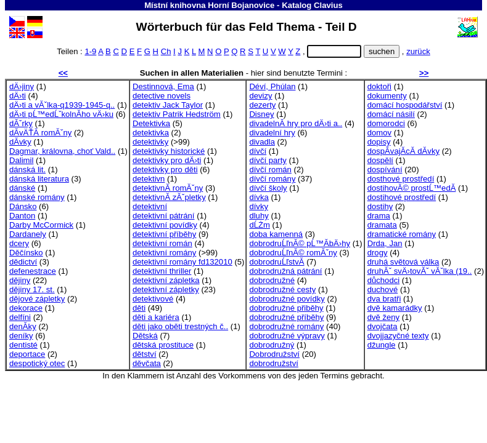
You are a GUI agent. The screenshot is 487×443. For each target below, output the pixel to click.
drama (378, 215)
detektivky (150, 141)
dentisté (23, 344)
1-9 (90, 51)
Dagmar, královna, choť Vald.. (62, 151)
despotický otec (37, 363)
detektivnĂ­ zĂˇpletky (169, 197)
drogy (377, 252)
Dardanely (27, 234)
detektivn (149, 178)
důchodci (383, 280)
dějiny (19, 280)
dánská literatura (39, 178)
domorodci (386, 123)
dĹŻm (259, 224)
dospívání (385, 169)
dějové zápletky (37, 298)
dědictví (23, 261)
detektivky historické (169, 151)
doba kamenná (276, 234)
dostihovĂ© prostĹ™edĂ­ (411, 188)
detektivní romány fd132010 (182, 261)
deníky (21, 335)
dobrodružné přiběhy (286, 308)
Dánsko (22, 206)
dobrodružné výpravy (286, 335)
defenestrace (32, 271)
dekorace (26, 308)
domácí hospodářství (405, 105)
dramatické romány (401, 234)
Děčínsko (26, 252)
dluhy (258, 215)
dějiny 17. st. (32, 289)
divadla (262, 141)
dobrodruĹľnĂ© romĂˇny (293, 252)
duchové (382, 289)
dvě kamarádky (394, 308)
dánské (22, 188)
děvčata (147, 363)
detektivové (153, 298)
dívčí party (267, 160)
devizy (260, 95)
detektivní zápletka (166, 280)
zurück (418, 51)
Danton (22, 215)
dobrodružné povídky (286, 298)
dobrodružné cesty (282, 289)
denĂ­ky (22, 326)
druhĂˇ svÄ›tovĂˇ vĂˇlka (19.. (419, 271)
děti (139, 308)
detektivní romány (164, 252)
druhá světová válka (403, 261)
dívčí (257, 151)
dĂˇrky (21, 123)
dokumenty (387, 95)
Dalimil (21, 160)
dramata (382, 224)
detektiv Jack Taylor (168, 105)
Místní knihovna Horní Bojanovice (209, 5)
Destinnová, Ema (163, 86)
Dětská (145, 335)
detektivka (151, 132)
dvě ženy (383, 317)
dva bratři (384, 298)
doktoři (379, 86)
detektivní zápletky (166, 289)
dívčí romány (272, 178)
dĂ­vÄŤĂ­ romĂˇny (40, 132)
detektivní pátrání (164, 215)
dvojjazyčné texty (398, 335)
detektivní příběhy (164, 234)
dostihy (380, 206)
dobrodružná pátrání (285, 271)
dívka (258, 197)
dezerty (262, 105)
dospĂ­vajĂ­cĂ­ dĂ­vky (403, 151)
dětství (145, 354)
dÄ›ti (17, 95)
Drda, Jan (385, 243)
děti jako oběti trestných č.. (180, 326)
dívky (258, 206)
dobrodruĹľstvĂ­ (276, 261)
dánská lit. (27, 169)
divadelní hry (272, 132)
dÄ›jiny (21, 86)
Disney (261, 114)
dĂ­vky (20, 141)
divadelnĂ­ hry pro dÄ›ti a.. (295, 123)
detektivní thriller (162, 271)
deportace (27, 354)
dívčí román (270, 169)
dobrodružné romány (286, 326)
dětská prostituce (163, 344)
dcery (19, 243)
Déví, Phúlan (272, 86)
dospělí (380, 160)
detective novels (161, 95)
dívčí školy (268, 188)
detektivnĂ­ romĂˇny (168, 188)
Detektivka (151, 123)
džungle (381, 344)
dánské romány (37, 197)
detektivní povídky (165, 224)
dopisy (379, 141)
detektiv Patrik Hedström (177, 114)
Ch (166, 51)
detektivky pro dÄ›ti (167, 160)
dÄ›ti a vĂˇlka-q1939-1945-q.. (62, 105)
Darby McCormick (41, 224)
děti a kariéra (156, 317)
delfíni (20, 317)
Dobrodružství (274, 354)
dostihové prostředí (401, 197)
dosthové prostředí (401, 178)
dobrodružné (272, 280)
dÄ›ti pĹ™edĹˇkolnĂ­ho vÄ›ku (61, 114)
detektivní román (162, 243)
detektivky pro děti (165, 169)
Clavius (328, 5)
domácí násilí (391, 114)
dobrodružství (273, 363)
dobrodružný (271, 344)
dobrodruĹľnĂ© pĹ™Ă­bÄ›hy (299, 243)
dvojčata (382, 326)
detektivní (150, 206)
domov (379, 132)
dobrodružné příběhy (286, 317)
